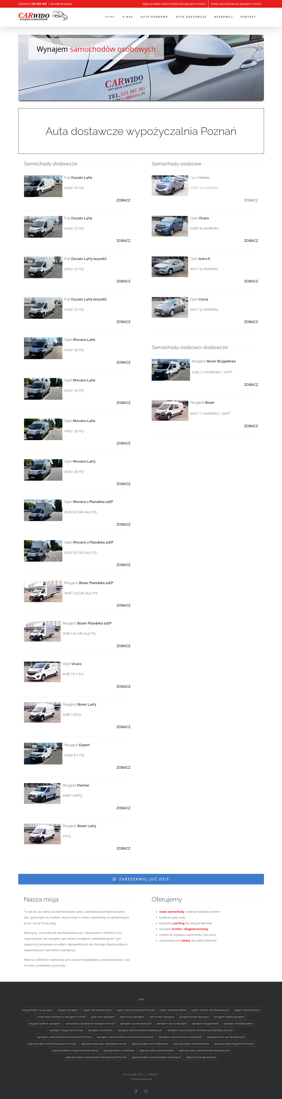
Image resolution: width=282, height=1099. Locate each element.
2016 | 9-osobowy (204, 228)
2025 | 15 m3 (74, 350)
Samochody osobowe (176, 164)
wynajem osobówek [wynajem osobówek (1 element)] (100, 1030)
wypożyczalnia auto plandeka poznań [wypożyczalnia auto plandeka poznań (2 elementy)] (104, 1043)
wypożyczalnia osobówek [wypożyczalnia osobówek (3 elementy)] (118, 1050)
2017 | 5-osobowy (204, 269)
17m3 (67, 836)
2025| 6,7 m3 (74, 755)
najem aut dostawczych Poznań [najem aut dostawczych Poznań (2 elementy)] (135, 1010)
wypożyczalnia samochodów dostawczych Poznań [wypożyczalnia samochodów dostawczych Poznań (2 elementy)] (96, 1057)
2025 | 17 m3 (74, 188)
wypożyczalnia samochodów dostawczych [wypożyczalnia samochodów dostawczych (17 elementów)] (204, 1050)
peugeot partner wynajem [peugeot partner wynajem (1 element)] (44, 1023)
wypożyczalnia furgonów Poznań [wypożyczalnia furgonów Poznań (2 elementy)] (234, 1043)
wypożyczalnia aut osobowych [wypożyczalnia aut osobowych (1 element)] (149, 1043)
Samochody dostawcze (50, 164)
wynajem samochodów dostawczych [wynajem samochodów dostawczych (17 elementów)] (140, 1030)
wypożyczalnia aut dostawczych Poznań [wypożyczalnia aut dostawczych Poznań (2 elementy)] (52, 1043)
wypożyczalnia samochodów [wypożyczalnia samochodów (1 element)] (156, 1050)
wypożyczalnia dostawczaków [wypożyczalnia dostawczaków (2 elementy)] (191, 1043)
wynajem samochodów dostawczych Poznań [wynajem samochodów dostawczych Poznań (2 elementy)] (64, 1037)
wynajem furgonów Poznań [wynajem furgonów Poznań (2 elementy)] (66, 1030)
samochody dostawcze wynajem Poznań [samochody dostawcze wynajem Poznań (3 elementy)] (90, 1023)
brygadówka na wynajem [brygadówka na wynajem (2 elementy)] (37, 1010)
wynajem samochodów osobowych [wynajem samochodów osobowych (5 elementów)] (180, 1037)
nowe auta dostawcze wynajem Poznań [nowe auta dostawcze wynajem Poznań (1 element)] (61, 1016)
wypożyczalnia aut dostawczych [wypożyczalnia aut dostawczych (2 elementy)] (226, 1037)
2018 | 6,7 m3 (73, 674)
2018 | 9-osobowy (204, 188)
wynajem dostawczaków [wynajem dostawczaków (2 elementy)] (238, 1023)
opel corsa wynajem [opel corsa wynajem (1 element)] (132, 1016)
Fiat (78, 178)
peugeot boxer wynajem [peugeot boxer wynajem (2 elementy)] (194, 1016)
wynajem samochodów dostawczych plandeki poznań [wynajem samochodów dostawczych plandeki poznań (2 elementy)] (200, 1030)
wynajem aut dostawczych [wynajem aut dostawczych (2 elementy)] (136, 1023)
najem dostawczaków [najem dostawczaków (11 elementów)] (173, 1010)
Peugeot (88, 583)
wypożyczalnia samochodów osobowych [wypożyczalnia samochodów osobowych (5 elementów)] (156, 1057)
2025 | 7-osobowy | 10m (212, 372)
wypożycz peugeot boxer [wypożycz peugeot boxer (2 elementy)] (201, 1057)
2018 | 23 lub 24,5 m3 (80, 593)
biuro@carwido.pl (61, 4)
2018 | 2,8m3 (72, 795)
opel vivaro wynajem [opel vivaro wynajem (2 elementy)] (161, 1016)
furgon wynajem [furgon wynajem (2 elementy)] (68, 1010)
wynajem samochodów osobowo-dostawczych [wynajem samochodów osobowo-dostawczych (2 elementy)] (125, 1037)
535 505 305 (39, 4)
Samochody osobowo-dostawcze (190, 347)
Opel (79, 340)
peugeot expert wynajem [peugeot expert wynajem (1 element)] (229, 1016)
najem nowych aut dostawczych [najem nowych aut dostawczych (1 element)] (210, 1010)
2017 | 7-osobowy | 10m (210, 413)
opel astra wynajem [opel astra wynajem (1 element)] (103, 1016)
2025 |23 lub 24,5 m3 (80, 512)
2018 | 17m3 (72, 714)
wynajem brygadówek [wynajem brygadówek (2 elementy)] (205, 1023)
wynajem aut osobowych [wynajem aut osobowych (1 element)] (172, 1023)
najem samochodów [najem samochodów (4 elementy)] (247, 1010)
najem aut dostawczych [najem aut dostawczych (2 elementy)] (97, 1010)
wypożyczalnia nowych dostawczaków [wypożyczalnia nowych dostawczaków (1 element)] (75, 1050)
